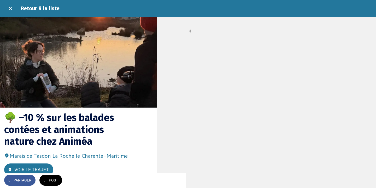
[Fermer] (10, 8)
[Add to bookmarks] (146, 180)
